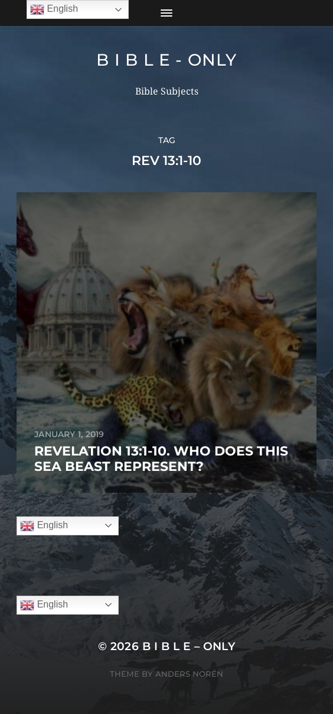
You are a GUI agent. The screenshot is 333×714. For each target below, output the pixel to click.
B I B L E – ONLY (189, 646)
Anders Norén (189, 674)
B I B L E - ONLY (166, 60)
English (44, 526)
